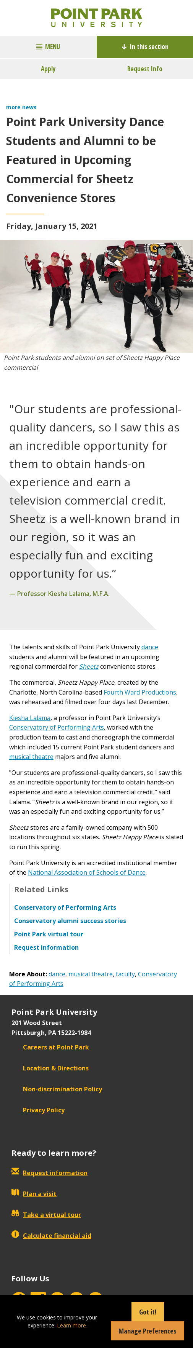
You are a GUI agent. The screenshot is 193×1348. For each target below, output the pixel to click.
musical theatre (31, 756)
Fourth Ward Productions (140, 692)
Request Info (144, 68)
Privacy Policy (38, 1110)
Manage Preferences (147, 1330)
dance (149, 647)
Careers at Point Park (50, 1047)
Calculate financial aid (51, 1235)
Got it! (147, 1311)
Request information (49, 1173)
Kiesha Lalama (29, 718)
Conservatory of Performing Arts (56, 727)
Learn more (71, 1325)
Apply (48, 68)
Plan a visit (34, 1194)
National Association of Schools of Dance (87, 872)
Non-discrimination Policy (56, 1089)
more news (21, 107)
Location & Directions (50, 1068)
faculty (125, 974)
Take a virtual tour (46, 1215)
